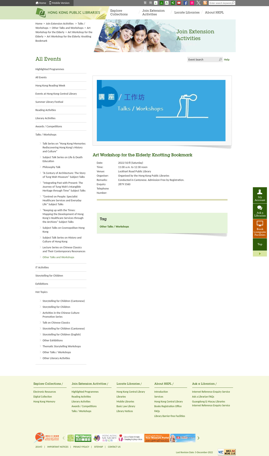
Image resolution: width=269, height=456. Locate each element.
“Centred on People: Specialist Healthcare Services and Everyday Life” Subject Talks (62, 200)
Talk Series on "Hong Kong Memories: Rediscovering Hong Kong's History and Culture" (64, 147)
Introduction (161, 391)
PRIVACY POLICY (81, 446)
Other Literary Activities (56, 358)
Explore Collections (119, 12)
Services (158, 396)
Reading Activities (46, 110)
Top (260, 244)
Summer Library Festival (49, 102)
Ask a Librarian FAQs (203, 396)
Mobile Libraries (125, 401)
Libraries (121, 396)
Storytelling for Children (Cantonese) (64, 301)
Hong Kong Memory (44, 401)
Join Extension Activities (153, 12)
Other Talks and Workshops (68, 28)
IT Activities (42, 267)
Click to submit (220, 59)
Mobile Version (61, 3)
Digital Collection (42, 396)
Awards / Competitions (49, 126)
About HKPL (214, 12)
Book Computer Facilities (260, 232)
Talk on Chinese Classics (56, 322)
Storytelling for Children (49, 275)
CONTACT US (114, 446)
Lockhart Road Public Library (134, 171)
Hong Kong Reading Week (50, 85)
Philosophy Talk (51, 167)
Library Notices (125, 411)
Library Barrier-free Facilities (169, 416)
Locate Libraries (187, 12)
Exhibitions (42, 284)
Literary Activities (46, 118)
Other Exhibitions (53, 340)
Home (42, 3)
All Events (41, 77)
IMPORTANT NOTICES (57, 446)
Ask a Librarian (260, 214)
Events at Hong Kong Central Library (56, 93)
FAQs (157, 411)
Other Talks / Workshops (57, 352)
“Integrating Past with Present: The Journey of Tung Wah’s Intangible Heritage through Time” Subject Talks (64, 186)
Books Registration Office (168, 406)
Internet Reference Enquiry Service (211, 391)
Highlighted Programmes (50, 69)
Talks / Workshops (46, 134)
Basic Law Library (126, 406)
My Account (260, 199)
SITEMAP (98, 446)
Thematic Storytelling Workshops (62, 346)
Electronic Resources (44, 391)
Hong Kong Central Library (131, 391)
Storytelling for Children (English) (62, 334)
